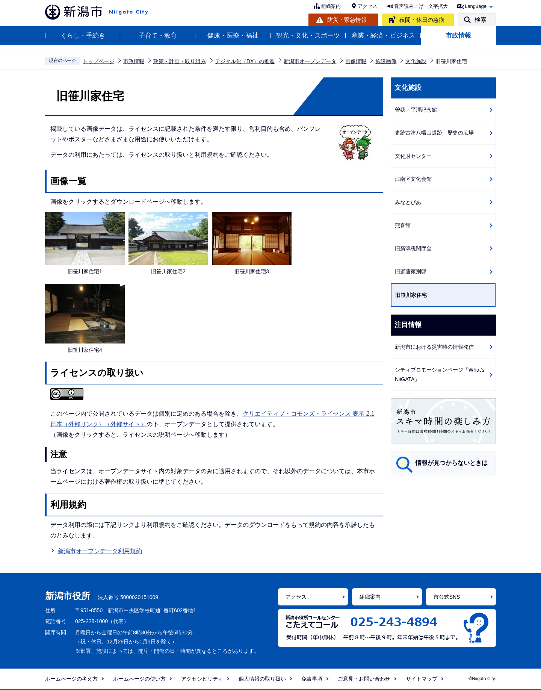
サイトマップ (421, 679)
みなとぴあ (408, 202)
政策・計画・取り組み (179, 61)
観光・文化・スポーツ (308, 35)
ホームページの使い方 (139, 679)
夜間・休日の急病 (421, 20)
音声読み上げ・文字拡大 (421, 6)
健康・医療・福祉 (232, 35)
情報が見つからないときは (452, 463)
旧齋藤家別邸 (410, 271)
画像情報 (355, 61)
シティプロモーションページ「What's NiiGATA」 (439, 374)
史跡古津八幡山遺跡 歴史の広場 (434, 133)
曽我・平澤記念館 (416, 110)
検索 (481, 20)
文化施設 (415, 61)
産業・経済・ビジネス (383, 35)
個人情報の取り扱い (262, 679)
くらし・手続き (82, 35)
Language (476, 6)
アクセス (367, 6)
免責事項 (311, 679)
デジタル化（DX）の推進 (245, 61)
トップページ (98, 61)
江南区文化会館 (413, 179)
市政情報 (458, 35)
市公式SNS (447, 597)
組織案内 (331, 6)
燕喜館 (403, 225)
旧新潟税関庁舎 (413, 248)
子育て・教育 (158, 35)
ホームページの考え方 (71, 679)
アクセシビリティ (202, 679)
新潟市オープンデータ (310, 61)
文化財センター (413, 156)
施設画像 (385, 61)
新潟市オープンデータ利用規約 (100, 551)
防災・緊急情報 (347, 20)
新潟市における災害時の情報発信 (434, 347)
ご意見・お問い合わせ (364, 679)
